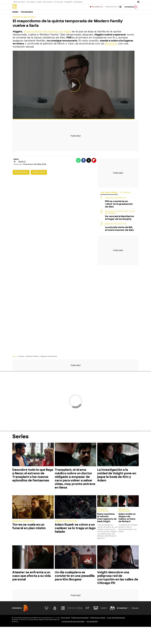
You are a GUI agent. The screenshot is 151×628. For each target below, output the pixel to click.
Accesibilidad (92, 623)
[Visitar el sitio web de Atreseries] (87, 609)
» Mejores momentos (48, 357)
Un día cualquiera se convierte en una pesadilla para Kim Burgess (75, 577)
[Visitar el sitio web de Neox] (63, 609)
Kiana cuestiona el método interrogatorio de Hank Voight (107, 519)
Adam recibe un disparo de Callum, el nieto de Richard (127, 519)
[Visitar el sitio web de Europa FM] (104, 609)
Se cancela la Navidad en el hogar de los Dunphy (119, 219)
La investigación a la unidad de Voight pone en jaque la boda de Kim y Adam (116, 476)
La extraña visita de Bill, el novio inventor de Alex (119, 230)
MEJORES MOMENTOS (115, 199)
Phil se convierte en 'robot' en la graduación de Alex (119, 205)
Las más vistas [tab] (108, 193)
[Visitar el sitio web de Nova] (71, 609)
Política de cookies (97, 619)
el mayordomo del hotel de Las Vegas (47, 32)
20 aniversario (20, 2)
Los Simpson (30, 2)
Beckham (111, 44)
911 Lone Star (57, 2)
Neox (14, 357)
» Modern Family (32, 357)
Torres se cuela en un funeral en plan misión (29, 527)
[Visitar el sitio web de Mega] (79, 609)
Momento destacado (23, 522)
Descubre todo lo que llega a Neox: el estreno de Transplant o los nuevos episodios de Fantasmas (32, 476)
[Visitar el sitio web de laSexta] (54, 609)
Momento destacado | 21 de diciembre (120, 214)
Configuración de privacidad (73, 623)
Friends (38, 2)
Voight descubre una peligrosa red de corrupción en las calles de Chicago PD (117, 579)
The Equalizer (77, 2)
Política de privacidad (80, 619)
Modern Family (38, 173)
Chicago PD (67, 2)
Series (15, 13)
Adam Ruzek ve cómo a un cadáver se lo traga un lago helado (75, 529)
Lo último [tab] (125, 193)
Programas (27, 13)
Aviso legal (65, 619)
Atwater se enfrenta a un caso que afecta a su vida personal (31, 577)
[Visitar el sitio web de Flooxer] (135, 609)
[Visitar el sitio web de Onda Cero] (95, 609)
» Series (21, 357)
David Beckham (21, 173)
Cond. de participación (116, 619)
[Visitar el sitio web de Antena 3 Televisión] (46, 609)
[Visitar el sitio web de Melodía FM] (112, 609)
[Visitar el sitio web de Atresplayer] (123, 609)
